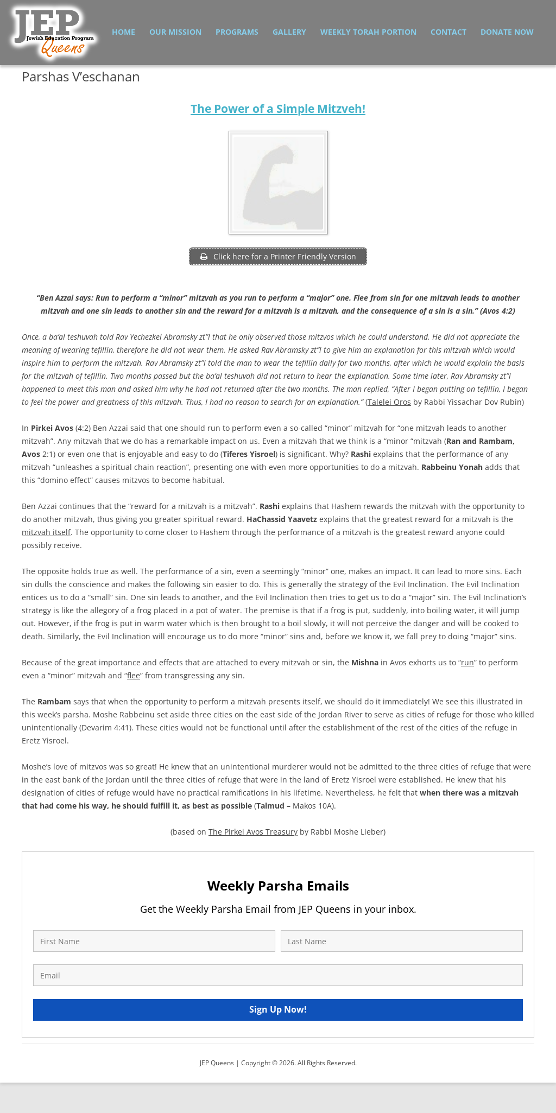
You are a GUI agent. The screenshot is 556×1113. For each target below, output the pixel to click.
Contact (448, 32)
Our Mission (175, 32)
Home (123, 32)
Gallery (289, 32)
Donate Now (507, 32)
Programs (237, 32)
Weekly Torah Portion (368, 32)
